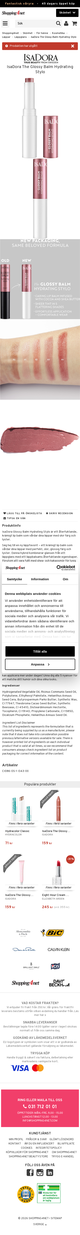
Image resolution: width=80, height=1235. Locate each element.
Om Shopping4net (64, 1152)
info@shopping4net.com (40, 1121)
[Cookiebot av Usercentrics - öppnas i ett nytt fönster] (57, 568)
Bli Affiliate (66, 1144)
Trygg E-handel (62, 1156)
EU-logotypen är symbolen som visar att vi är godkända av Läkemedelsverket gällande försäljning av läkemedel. (40, 1042)
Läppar (6, 37)
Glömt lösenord (61, 1139)
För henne (42, 33)
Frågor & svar (36, 1139)
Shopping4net (10, 33)
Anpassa (40, 664)
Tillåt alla (40, 651)
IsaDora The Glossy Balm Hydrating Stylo (53, 37)
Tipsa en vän (14, 518)
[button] (74, 24)
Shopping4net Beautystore (28, 1156)
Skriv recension (59, 513)
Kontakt (15, 1144)
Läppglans (21, 37)
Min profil (16, 1139)
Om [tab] (65, 579)
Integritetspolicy (49, 1148)
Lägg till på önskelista (22, 513)
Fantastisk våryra (19, 4)
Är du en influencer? (39, 1144)
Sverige (40, 1224)
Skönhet (27, 33)
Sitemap (56, 1218)
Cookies (26, 1148)
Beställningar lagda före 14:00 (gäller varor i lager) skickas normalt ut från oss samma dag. (40, 1026)
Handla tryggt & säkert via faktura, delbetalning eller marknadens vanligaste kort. (40, 1060)
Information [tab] (40, 579)
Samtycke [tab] (14, 579)
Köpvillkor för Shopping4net (27, 1152)
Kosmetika (58, 33)
